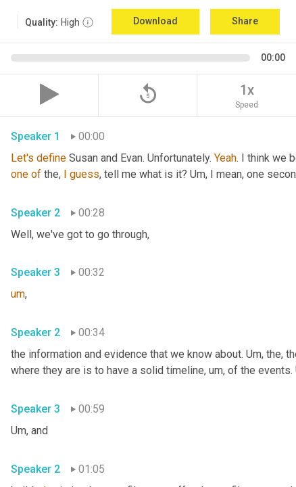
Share (245, 21)
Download (155, 21)
